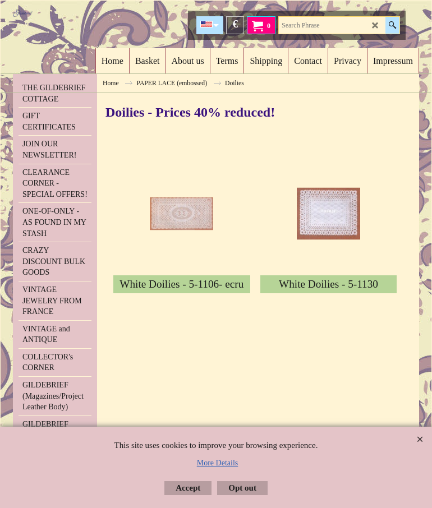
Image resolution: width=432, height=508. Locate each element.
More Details (217, 463)
